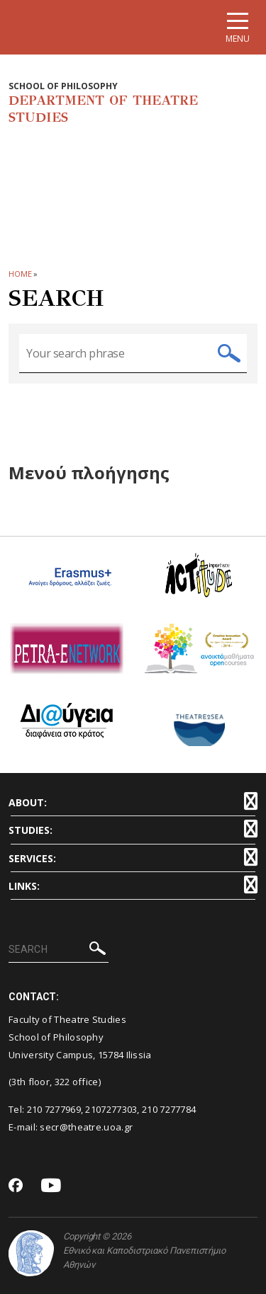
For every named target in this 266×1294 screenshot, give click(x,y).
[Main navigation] (237, 27)
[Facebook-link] (16, 1186)
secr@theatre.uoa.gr (86, 1127)
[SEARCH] (59, 950)
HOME (20, 273)
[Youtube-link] (51, 1186)
